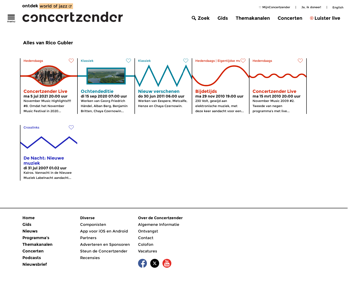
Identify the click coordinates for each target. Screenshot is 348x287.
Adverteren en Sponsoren (105, 244)
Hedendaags (33, 61)
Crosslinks (31, 127)
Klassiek (87, 61)
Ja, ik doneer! (311, 7)
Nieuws (30, 231)
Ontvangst (148, 231)
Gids (223, 18)
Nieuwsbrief (34, 264)
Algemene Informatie (158, 224)
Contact (145, 238)
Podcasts (31, 257)
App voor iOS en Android (104, 231)
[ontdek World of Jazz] (56, 6)
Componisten (93, 224)
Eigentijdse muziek (232, 61)
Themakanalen (253, 18)
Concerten (290, 18)
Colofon (145, 244)
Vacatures (147, 251)
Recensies (90, 258)
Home (28, 217)
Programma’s (35, 237)
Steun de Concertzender (103, 251)
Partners (88, 238)
